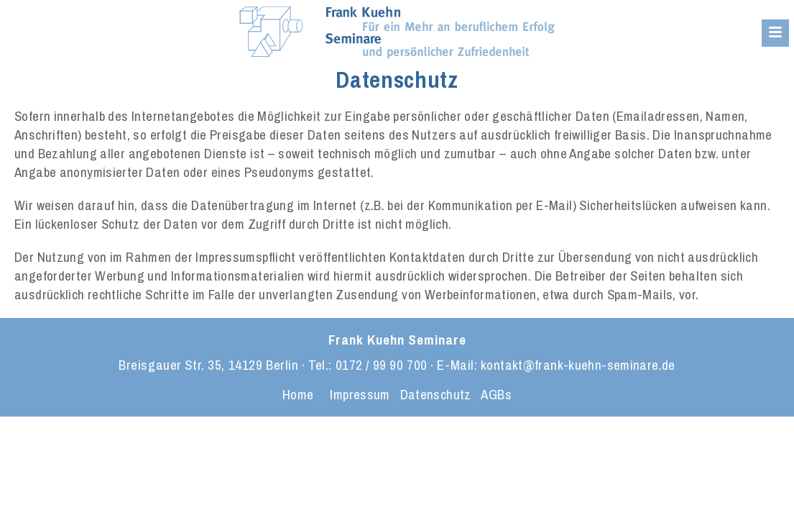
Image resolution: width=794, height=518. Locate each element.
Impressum (359, 394)
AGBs (496, 394)
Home (298, 394)
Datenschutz (435, 394)
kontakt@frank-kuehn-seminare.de (578, 364)
